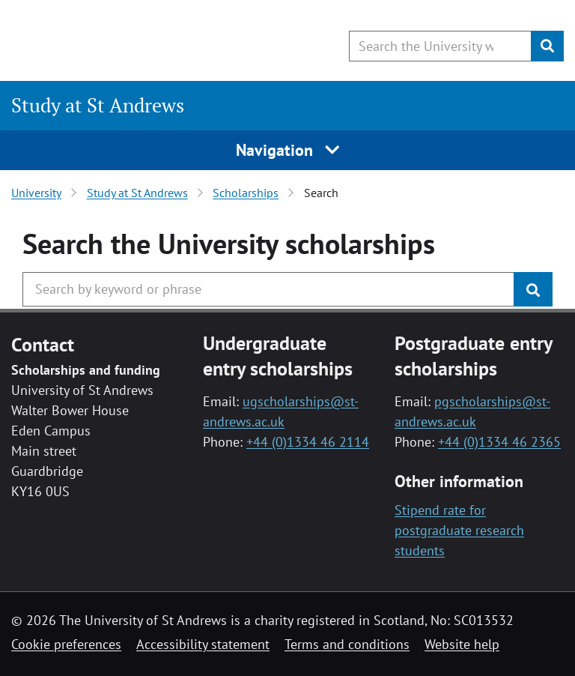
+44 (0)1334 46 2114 (307, 441)
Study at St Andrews (97, 105)
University (36, 192)
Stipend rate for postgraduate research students (459, 530)
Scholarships (246, 192)
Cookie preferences (66, 644)
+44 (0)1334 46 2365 (499, 441)
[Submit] (547, 46)
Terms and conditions (347, 644)
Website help (462, 644)
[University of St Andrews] (133, 41)
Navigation (288, 149)
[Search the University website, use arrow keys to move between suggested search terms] (440, 46)
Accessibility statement (203, 644)
